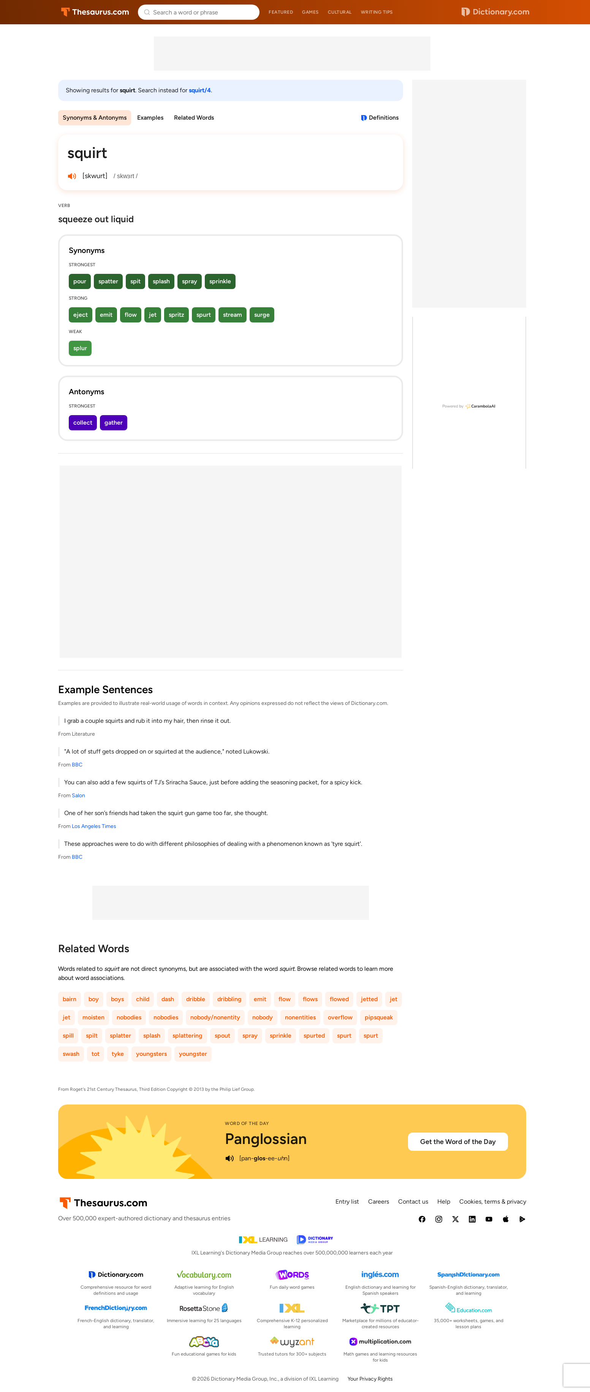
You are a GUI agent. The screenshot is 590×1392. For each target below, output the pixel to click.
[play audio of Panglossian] (229, 1158)
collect (82, 422)
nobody (262, 1017)
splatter (120, 1035)
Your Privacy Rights (370, 1379)
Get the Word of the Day (458, 1142)
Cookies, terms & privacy (492, 1201)
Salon (78, 795)
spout (222, 1035)
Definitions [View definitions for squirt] (384, 117)
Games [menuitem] (310, 12)
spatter (108, 281)
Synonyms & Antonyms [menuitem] (95, 117)
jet (153, 314)
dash (167, 999)
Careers (378, 1201)
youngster (193, 1053)
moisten (93, 1017)
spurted (314, 1035)
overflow (340, 1017)
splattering (187, 1035)
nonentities (300, 1017)
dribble (195, 999)
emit (106, 314)
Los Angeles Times (94, 826)
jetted (369, 999)
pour (79, 281)
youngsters (151, 1053)
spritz (176, 314)
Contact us (413, 1201)
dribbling (229, 999)
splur (80, 348)
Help (443, 1201)
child (142, 999)
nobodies (129, 1017)
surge (262, 314)
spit (135, 281)
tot (96, 1053)
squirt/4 (200, 90)
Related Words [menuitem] (194, 117)
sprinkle (220, 281)
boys (117, 999)
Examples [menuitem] (150, 117)
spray (189, 281)
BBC (77, 765)
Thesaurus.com (95, 12)
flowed (339, 999)
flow (131, 314)
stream (232, 314)
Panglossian (266, 1139)
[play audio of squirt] (71, 176)
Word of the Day (247, 1123)
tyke (118, 1053)
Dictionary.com (495, 12)
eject (80, 314)
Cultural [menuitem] (340, 12)
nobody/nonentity (215, 1017)
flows (310, 999)
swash (71, 1053)
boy (94, 999)
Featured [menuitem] (281, 12)
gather (113, 422)
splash (161, 281)
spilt (92, 1035)
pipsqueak (379, 1017)
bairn (69, 999)
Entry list (347, 1201)
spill (68, 1035)
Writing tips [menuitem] (377, 12)
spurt (203, 314)
